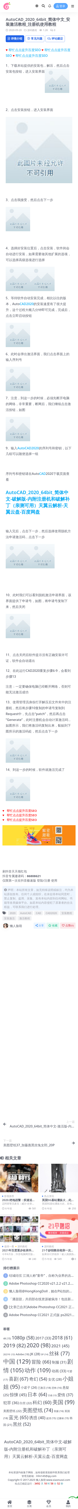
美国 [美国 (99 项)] (63, 1402)
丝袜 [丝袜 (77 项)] (59, 1353)
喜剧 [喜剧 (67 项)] (18, 1378)
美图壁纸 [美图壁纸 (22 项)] (12, 1411)
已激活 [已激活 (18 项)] (44, 1388)
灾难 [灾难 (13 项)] (52, 1395)
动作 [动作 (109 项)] (37, 1370)
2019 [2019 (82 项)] (14, 1345)
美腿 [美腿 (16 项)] (59, 1411)
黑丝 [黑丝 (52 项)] (22, 1424)
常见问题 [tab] (34, 38)
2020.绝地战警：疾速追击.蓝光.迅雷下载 (19, 1201)
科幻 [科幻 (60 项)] (42, 1402)
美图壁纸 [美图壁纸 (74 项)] (37, 1410)
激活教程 (24, 918)
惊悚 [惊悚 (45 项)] (18, 1394)
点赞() (68, 925)
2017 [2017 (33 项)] (43, 1338)
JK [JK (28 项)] (35, 1354)
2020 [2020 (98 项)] (39, 1345)
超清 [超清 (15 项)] (51, 1418)
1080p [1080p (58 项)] (23, 1338)
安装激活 (9, 918)
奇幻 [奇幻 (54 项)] (38, 1379)
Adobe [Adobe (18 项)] (22, 1354)
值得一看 (9, 1246)
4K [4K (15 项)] (7, 1338)
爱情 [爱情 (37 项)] (65, 1394)
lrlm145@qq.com (46, 1476)
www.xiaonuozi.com (58, 1480)
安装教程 (67, 913)
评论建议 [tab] (55, 38)
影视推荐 (9, 1196)
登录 (60, 6)
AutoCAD (24, 448)
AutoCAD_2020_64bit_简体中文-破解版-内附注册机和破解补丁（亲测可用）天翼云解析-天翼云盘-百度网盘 (38, 502)
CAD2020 (27, 304)
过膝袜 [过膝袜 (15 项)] (63, 1418)
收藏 (52, 925)
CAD (42, 473)
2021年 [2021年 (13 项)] (9, 1354)
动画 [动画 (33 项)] (59, 1370)
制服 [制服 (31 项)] (59, 1362)
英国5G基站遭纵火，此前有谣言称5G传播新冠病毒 (58, 1201)
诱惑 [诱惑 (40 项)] (37, 1417)
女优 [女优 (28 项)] (55, 1379)
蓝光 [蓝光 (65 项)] (18, 1417)
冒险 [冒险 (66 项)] (41, 1361)
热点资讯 (49, 1196)
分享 (39, 925)
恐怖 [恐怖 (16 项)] (57, 1388)
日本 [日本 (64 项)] (37, 1394)
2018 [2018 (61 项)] (62, 1337)
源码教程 (32, 30)
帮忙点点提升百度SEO (25, 50)
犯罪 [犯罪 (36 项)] (11, 1402)
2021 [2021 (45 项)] (60, 1346)
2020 (35, 448)
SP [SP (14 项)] (44, 1354)
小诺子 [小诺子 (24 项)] (29, 1387)
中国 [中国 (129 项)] (17, 1361)
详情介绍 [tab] (15, 38)
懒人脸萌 (12, 926)
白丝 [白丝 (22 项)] (26, 1403)
